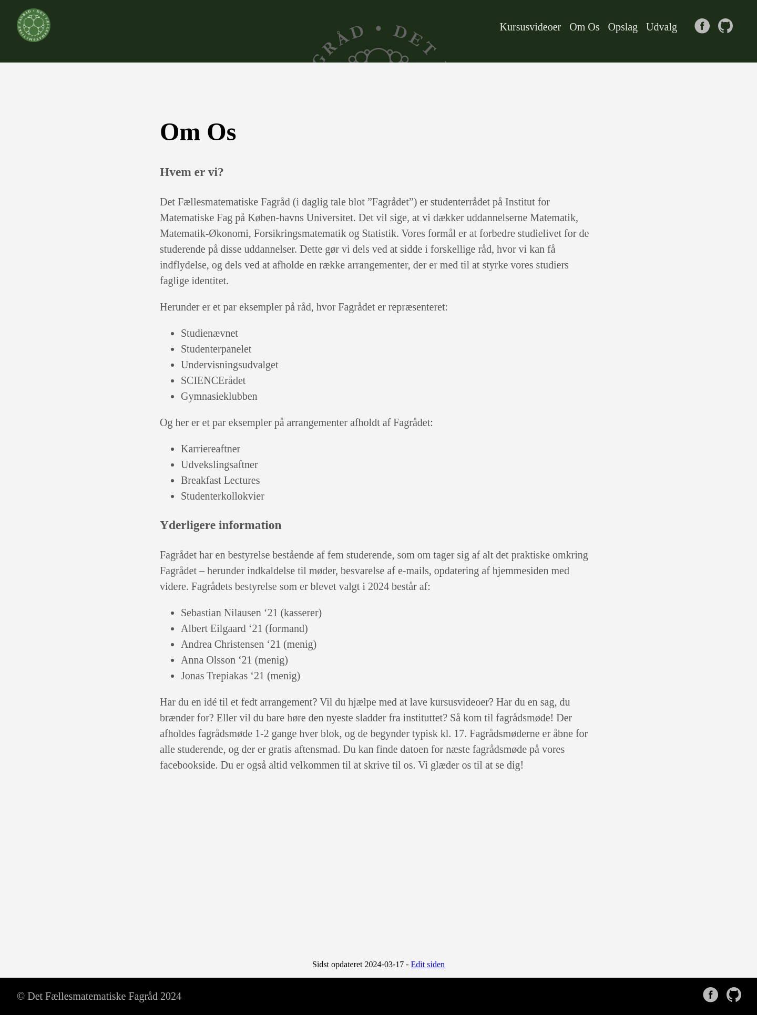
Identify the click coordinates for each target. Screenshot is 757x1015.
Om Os (584, 27)
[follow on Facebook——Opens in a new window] (704, 26)
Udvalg (661, 27)
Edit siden (428, 964)
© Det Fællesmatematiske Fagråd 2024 (99, 996)
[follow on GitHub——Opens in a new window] (727, 26)
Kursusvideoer (530, 27)
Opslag (623, 27)
